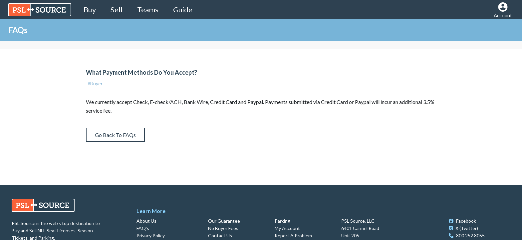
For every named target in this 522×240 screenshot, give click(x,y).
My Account (287, 228)
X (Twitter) (463, 228)
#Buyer (95, 83)
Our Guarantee (224, 221)
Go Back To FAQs (115, 135)
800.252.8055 (467, 235)
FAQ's (142, 228)
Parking (282, 221)
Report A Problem (293, 235)
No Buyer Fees (223, 228)
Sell (117, 9)
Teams (147, 9)
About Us (146, 221)
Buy (90, 9)
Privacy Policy (150, 235)
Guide (182, 9)
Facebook (462, 221)
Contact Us (220, 235)
